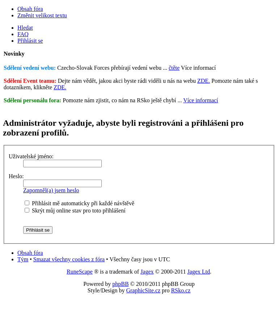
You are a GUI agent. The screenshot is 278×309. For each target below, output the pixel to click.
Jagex (146, 272)
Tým (22, 259)
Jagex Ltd (198, 272)
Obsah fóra (30, 9)
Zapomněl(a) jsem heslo (51, 190)
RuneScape (80, 272)
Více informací (200, 100)
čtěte (174, 68)
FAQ (23, 34)
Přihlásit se (30, 41)
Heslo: (16, 176)
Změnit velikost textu (42, 15)
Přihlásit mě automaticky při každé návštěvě (79, 203)
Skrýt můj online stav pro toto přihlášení (75, 210)
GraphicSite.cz (143, 290)
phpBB (120, 284)
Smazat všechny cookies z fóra (69, 259)
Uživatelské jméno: (31, 156)
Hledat (25, 28)
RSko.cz (180, 290)
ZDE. (203, 81)
